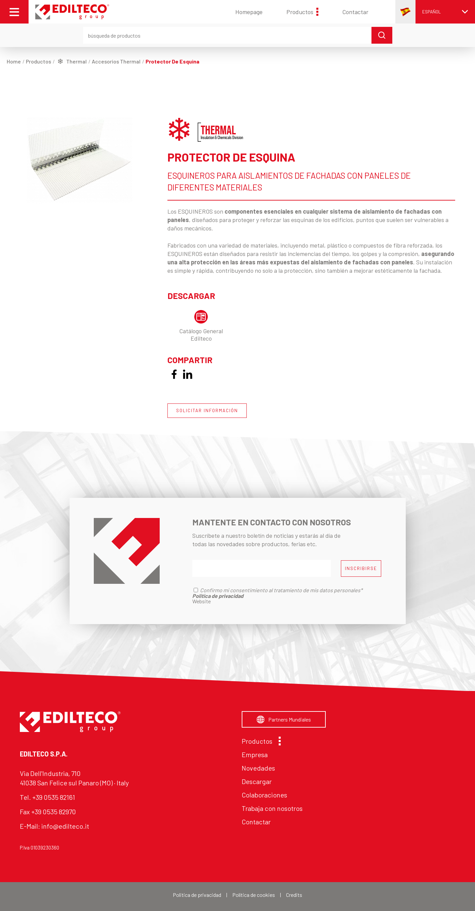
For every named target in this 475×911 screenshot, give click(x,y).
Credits (294, 895)
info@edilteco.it (65, 826)
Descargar (257, 781)
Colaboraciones (264, 794)
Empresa (255, 754)
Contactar (355, 12)
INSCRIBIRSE (361, 568)
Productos (302, 12)
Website (201, 601)
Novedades (258, 768)
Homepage (249, 12)
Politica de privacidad (197, 895)
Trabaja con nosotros (272, 808)
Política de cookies (253, 895)
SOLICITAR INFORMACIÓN (207, 410)
